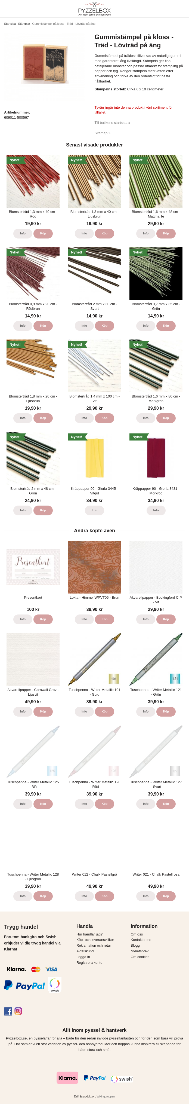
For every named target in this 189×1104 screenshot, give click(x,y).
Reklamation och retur (93, 945)
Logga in (83, 957)
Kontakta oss (141, 940)
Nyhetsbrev (140, 951)
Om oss (137, 934)
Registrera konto (89, 963)
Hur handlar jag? (89, 934)
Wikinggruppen (106, 1096)
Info (23, 233)
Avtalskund (85, 951)
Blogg (135, 945)
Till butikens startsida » (113, 123)
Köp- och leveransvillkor (95, 940)
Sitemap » (103, 133)
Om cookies (140, 957)
